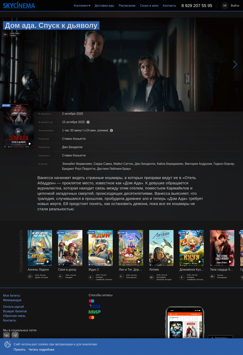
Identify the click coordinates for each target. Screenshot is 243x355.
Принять (20, 349)
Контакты (169, 5)
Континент (81, 5)
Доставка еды (104, 5)
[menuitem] (82, 6)
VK (6, 335)
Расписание (127, 5)
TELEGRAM (15, 335)
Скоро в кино (149, 5)
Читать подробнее (41, 349)
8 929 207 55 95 (196, 5)
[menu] (126, 6)
